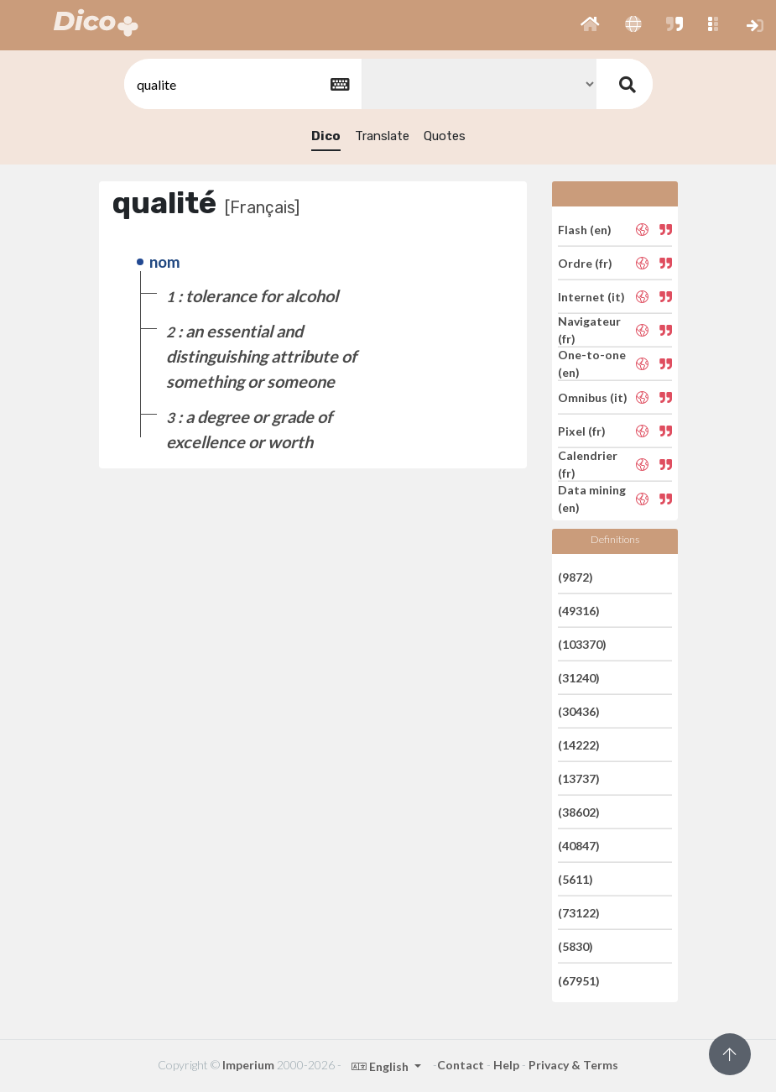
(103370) (582, 644)
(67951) (579, 980)
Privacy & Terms (573, 1065)
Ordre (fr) (585, 263)
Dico (326, 136)
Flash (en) (585, 229)
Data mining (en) (592, 499)
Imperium (248, 1065)
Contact (460, 1065)
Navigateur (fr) (589, 330)
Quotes (445, 136)
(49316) (579, 610)
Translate (382, 136)
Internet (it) (591, 297)
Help (506, 1065)
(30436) (579, 711)
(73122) (579, 913)
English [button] (381, 1066)
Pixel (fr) (582, 431)
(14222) (579, 745)
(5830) (575, 946)
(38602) (579, 812)
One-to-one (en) (592, 363)
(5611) (575, 879)
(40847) (579, 846)
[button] (590, 25)
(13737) (579, 778)
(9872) (575, 576)
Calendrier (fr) (587, 464)
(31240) (579, 678)
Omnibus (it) (593, 397)
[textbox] (241, 84)
